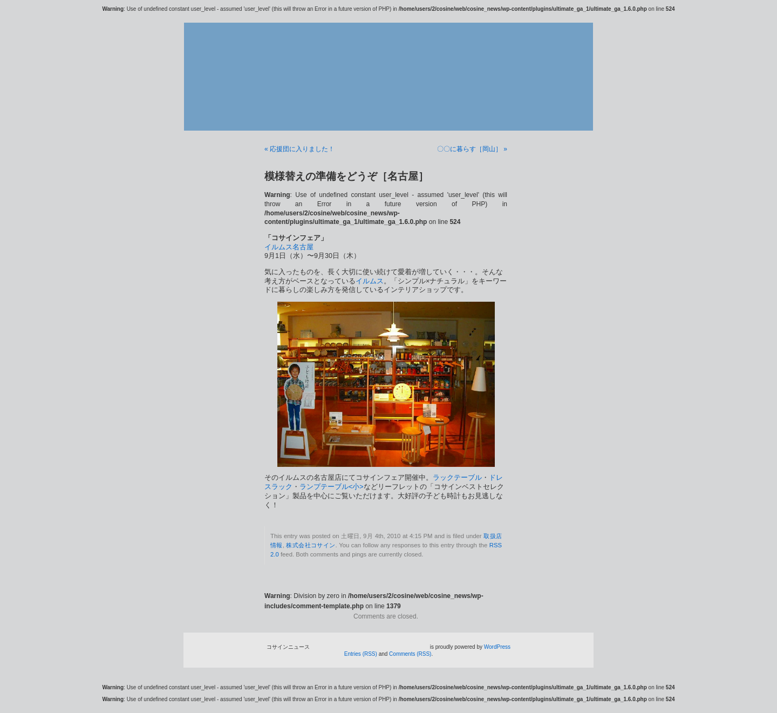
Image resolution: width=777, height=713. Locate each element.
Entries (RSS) (360, 654)
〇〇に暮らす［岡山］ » (472, 149)
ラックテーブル (457, 477)
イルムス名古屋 (288, 247)
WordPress (497, 647)
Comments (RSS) (410, 654)
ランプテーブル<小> (331, 487)
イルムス (370, 281)
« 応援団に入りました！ (299, 149)
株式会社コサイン (310, 545)
